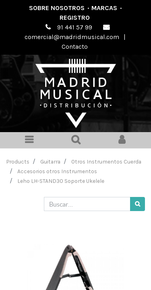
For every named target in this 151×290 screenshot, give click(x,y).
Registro (75, 17)
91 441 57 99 (74, 27)
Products (17, 161)
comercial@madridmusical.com (72, 37)
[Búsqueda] (137, 204)
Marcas (104, 8)
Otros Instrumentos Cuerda (106, 161)
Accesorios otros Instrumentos (57, 171)
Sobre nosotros (57, 8)
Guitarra (50, 161)
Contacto (75, 46)
